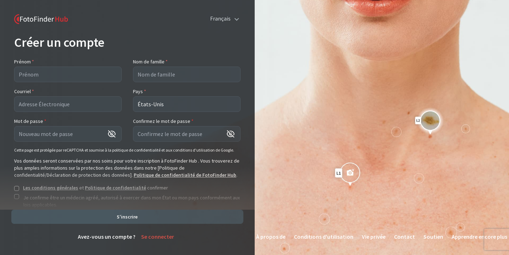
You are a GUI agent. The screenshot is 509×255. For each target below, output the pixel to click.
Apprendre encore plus (479, 236)
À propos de (270, 236)
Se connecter (157, 236)
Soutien (433, 236)
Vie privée (374, 236)
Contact (404, 236)
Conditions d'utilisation (323, 236)
